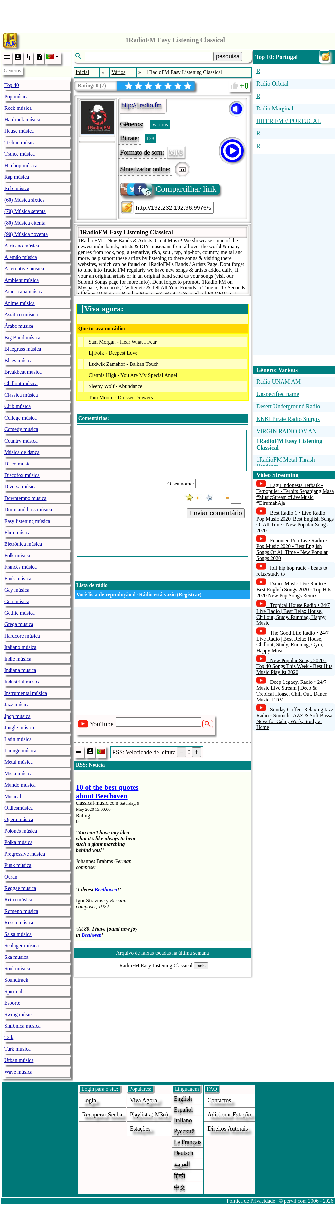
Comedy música (21, 429)
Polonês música (20, 831)
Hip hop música (20, 165)
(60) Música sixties (24, 200)
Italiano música (20, 647)
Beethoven (106, 889)
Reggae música (20, 888)
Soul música (17, 968)
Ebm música (17, 532)
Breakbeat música (23, 372)
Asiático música (21, 314)
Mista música (18, 773)
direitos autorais (227, 1128)
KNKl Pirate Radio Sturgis (288, 419)
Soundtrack (16, 980)
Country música (21, 441)
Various (160, 124)
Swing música (19, 1014)
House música (19, 131)
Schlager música (21, 945)
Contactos (219, 1100)
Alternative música (24, 268)
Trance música (19, 154)
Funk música (17, 578)
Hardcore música (22, 636)
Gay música (16, 590)
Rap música (16, 177)
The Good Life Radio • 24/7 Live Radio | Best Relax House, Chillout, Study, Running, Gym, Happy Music (292, 641)
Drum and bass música (28, 509)
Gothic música (19, 613)
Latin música (18, 739)
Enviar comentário (215, 513)
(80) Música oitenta (24, 223)
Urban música (18, 1060)
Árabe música (18, 326)
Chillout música (21, 383)
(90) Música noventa (26, 234)
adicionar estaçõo (229, 1114)
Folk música (17, 555)
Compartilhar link (169, 189)
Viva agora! (144, 1100)
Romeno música (21, 911)
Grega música (18, 624)
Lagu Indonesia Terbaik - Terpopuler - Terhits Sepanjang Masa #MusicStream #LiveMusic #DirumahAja (295, 494)
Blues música (18, 360)
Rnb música (16, 188)
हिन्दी (179, 1176)
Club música (17, 406)
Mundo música (20, 785)
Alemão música (20, 257)
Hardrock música (22, 119)
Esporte (12, 1003)
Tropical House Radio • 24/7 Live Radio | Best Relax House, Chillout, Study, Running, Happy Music (293, 614)
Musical (12, 796)
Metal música (18, 762)
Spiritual (13, 991)
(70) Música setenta (25, 211)
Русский (184, 1131)
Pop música (16, 96)
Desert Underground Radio (288, 406)
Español (183, 1109)
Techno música (20, 142)
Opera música (18, 819)
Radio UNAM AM (278, 381)
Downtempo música (25, 498)
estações (140, 1128)
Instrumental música (25, 693)
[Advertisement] (168, 15)
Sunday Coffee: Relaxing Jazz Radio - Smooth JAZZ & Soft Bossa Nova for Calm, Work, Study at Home (294, 718)
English (183, 1099)
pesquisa (228, 56)
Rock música (18, 108)
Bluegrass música (22, 349)
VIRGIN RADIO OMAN (286, 431)
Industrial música (22, 681)
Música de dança (22, 452)
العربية (182, 1164)
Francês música (20, 567)
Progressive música (24, 854)
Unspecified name (277, 394)
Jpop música (17, 716)
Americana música (24, 291)
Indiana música (20, 670)
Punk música (17, 865)
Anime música (19, 303)
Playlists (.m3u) (149, 1114)
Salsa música (18, 934)
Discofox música (22, 475)
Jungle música (19, 727)
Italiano (183, 1120)
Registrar (189, 594)
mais (201, 965)
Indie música (17, 659)
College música (20, 418)
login (89, 1100)
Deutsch (183, 1153)
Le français (187, 1142)
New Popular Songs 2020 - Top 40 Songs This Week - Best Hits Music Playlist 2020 (294, 666)
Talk (8, 1037)
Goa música (16, 601)
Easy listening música (27, 521)
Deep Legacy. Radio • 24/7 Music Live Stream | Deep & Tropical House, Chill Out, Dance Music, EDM (291, 690)
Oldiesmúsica (18, 808)
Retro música (18, 899)
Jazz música (17, 704)
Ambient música (21, 280)
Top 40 (11, 85)
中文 (180, 1187)
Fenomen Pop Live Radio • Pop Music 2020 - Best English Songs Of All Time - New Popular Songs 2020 (292, 549)
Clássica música (21, 395)
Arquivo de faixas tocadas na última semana (162, 953)
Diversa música (20, 486)
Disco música (18, 463)
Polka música (18, 842)
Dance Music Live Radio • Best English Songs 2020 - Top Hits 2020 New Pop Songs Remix (293, 589)
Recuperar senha (102, 1114)
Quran (10, 876)
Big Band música (22, 337)
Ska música (16, 957)
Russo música (18, 922)
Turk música (17, 1049)
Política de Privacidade (251, 1201)
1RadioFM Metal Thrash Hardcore (285, 463)
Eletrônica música (23, 544)
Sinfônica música (22, 1026)
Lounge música (20, 750)
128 (150, 138)
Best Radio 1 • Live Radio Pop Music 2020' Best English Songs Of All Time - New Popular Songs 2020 (295, 521)
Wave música (18, 1072)
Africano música (21, 245)
